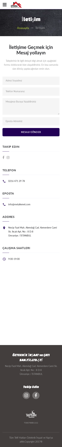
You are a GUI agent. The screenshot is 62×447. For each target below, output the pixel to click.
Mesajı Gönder (31, 132)
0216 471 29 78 (16, 181)
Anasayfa (23, 28)
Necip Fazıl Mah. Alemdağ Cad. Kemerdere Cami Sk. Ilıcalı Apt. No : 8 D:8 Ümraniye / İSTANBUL (32, 231)
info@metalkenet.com (19, 204)
